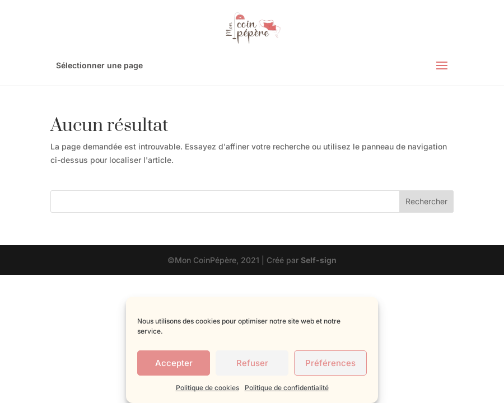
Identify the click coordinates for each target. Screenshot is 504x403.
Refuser (252, 363)
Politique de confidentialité (287, 387)
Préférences (330, 363)
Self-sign (319, 260)
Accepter (174, 363)
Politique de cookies (207, 387)
